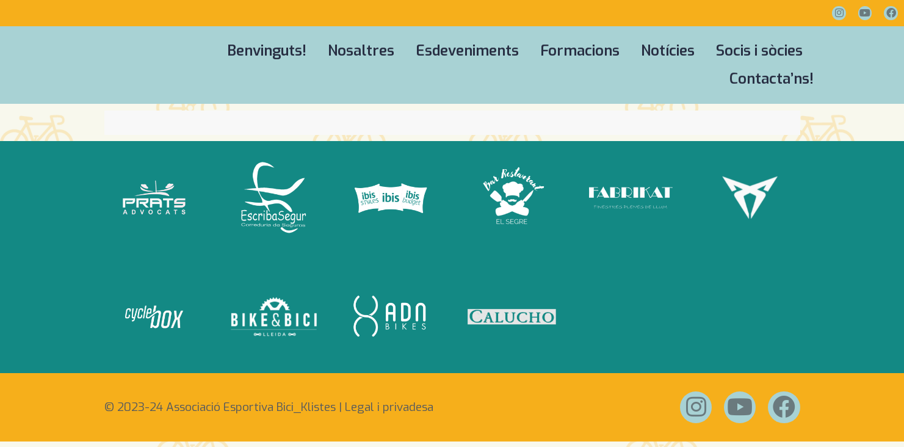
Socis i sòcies (759, 51)
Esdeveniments (467, 51)
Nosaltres (361, 51)
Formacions (580, 51)
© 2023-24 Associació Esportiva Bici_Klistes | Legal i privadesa (268, 410)
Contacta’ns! (771, 79)
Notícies (668, 51)
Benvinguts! (266, 51)
